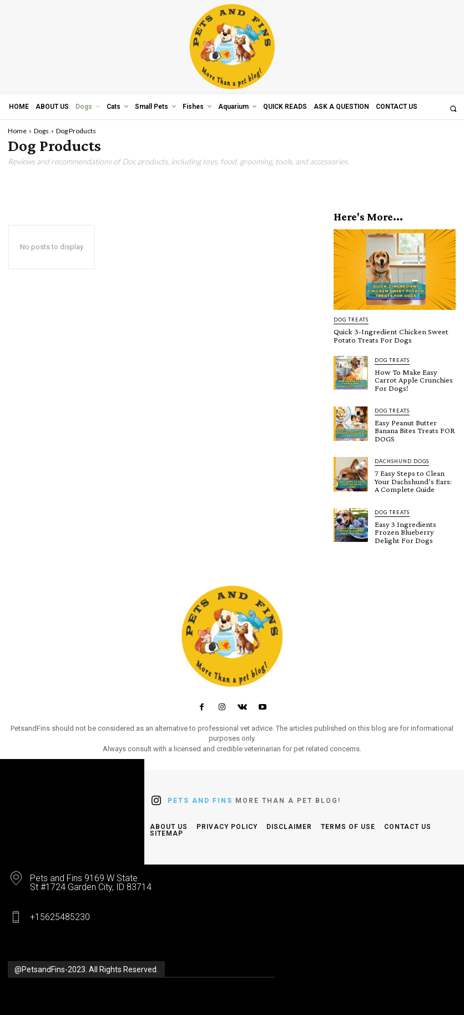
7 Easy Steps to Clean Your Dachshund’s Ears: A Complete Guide (415, 478)
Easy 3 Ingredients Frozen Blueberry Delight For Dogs (404, 528)
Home (17, 131)
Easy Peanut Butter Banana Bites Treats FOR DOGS (413, 428)
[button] (453, 108)
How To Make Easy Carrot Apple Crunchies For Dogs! (412, 378)
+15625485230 (60, 913)
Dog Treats (351, 319)
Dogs (41, 131)
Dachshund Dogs (402, 459)
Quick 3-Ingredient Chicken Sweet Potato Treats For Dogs (387, 335)
